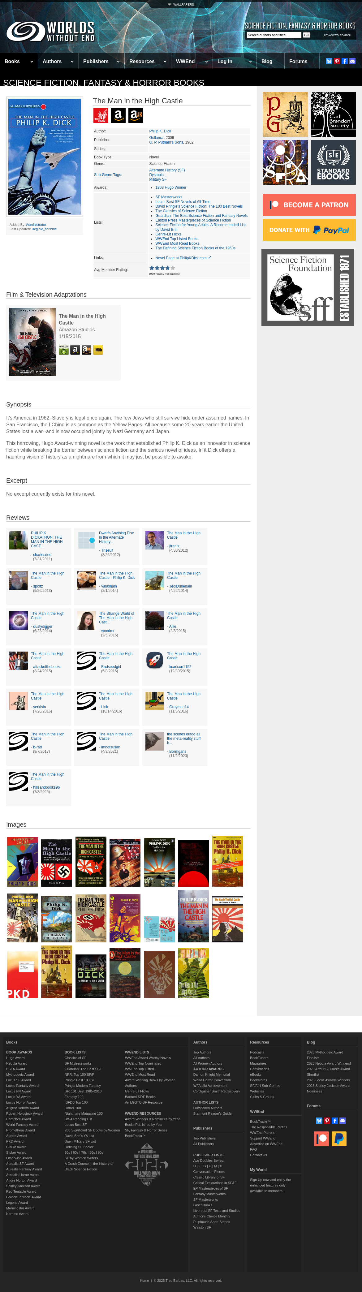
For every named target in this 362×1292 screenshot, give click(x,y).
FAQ (253, 1149)
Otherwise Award (19, 1158)
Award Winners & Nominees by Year (152, 1119)
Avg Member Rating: (111, 270)
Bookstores (258, 1080)
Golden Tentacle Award (23, 1197)
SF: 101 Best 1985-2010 (83, 1091)
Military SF (158, 179)
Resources (142, 61)
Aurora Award (16, 1136)
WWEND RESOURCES (143, 1113)
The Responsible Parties (268, 1127)
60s (76, 1152)
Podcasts (257, 1052)
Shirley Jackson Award (23, 1186)
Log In (225, 61)
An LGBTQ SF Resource (143, 1102)
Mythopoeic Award (20, 1074)
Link (104, 707)
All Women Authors (207, 1063)
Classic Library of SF (209, 1177)
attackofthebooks (47, 667)
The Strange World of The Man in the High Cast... (116, 617)
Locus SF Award (18, 1080)
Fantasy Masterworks (209, 1194)
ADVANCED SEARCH (337, 35)
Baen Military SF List (80, 1141)
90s (100, 1152)
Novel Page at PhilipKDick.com (183, 258)
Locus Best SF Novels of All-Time (182, 202)
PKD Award (15, 1141)
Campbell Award (18, 1119)
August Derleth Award (22, 1108)
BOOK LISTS (75, 1052)
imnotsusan (110, 747)
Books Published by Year (144, 1124)
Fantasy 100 (74, 1097)
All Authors (201, 1058)
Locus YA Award (18, 1097)
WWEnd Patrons (262, 1133)
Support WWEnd (262, 1138)
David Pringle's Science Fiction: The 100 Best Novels (199, 206)
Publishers (96, 61)
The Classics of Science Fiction (181, 211)
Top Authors (202, 1052)
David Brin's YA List (79, 1136)
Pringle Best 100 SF (80, 1080)
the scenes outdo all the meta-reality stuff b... (184, 738)
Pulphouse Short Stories (211, 1222)
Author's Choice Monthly (211, 1216)
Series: (100, 149)
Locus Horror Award (21, 1102)
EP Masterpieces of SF (210, 1188)
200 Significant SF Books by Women (92, 1130)
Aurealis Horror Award (22, 1175)
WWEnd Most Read (140, 1074)
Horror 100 (73, 1108)
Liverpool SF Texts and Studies (216, 1210)
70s (84, 1152)
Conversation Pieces (209, 1172)
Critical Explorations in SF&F (215, 1183)
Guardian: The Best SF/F (83, 1069)
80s (92, 1152)
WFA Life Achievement (210, 1085)
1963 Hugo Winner (170, 187)
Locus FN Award (18, 1091)
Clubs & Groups (262, 1097)
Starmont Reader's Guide (212, 1113)
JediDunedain (180, 586)
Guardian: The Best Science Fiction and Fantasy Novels (201, 215)
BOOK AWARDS (19, 1052)
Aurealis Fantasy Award (24, 1169)
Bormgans (177, 751)
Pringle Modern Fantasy (83, 1085)
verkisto (39, 707)
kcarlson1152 (180, 667)
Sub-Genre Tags (107, 175)
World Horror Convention (212, 1080)
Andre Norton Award (21, 1180)
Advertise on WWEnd (266, 1144)
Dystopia (156, 175)
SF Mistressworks (78, 1063)
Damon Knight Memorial (211, 1074)
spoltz (38, 586)
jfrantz (174, 546)
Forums (298, 61)
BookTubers (259, 1058)
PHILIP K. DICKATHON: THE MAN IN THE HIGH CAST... (46, 539)
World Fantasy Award (22, 1124)
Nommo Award (17, 1214)
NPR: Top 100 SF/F (79, 1074)
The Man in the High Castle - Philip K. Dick (117, 575)
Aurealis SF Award (20, 1163)
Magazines (258, 1063)
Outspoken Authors (207, 1108)
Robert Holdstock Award (24, 1113)
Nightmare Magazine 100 (84, 1113)
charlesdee (42, 555)
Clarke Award (16, 1147)
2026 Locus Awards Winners (328, 1080)
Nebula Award (16, 1063)
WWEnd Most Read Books (177, 243)
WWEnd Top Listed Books (176, 239)
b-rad (37, 747)
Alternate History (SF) (167, 170)
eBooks (255, 1074)
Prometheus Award (20, 1130)
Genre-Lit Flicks (168, 234)
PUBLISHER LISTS (208, 1155)
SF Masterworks (168, 197)
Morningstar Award (20, 1208)
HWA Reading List (78, 1119)
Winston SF (202, 1227)
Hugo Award (15, 1058)
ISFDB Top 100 (76, 1102)
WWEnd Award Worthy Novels (148, 1058)
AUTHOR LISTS (205, 1102)
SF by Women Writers (81, 1158)
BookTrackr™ (135, 1136)
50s (67, 1152)
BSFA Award (15, 1069)
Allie (172, 626)
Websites (257, 1091)
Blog (267, 61)
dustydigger (42, 626)
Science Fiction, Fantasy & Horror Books (104, 83)
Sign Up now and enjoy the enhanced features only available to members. (270, 1185)
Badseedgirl (111, 667)
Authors (52, 61)
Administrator (36, 224)
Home (144, 1280)
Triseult (107, 550)
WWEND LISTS (137, 1052)
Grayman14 (179, 707)
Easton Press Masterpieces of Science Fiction (193, 220)
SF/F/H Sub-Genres (265, 1085)
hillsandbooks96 (46, 787)
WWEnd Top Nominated (143, 1063)
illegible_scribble (44, 229)
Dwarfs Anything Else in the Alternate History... (116, 537)
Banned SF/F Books (140, 1097)
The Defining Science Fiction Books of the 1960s (195, 248)
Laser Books (202, 1205)
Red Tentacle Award (21, 1191)
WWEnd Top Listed (139, 1069)
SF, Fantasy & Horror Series (146, 1130)
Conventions (259, 1069)
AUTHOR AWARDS (208, 1069)
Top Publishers (204, 1138)
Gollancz (156, 138)
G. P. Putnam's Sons (166, 142)
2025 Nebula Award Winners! (329, 1063)
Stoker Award (16, 1152)
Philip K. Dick (160, 131)
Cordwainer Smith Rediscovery (216, 1091)
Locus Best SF (76, 1124)
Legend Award (17, 1202)
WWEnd (185, 61)
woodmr (107, 631)
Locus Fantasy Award (22, 1085)
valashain (109, 586)
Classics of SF (75, 1058)
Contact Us (258, 1155)
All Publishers (203, 1144)
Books (12, 61)
